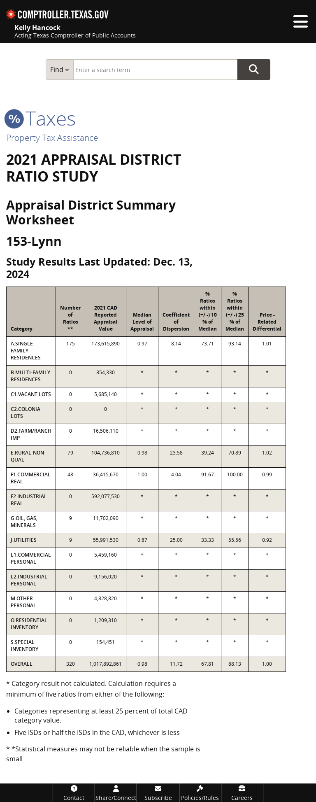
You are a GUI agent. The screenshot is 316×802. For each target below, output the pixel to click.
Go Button (254, 69)
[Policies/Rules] (200, 792)
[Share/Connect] (116, 792)
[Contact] (74, 792)
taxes (41, 118)
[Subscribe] (158, 792)
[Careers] (242, 792)
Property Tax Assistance (52, 137)
